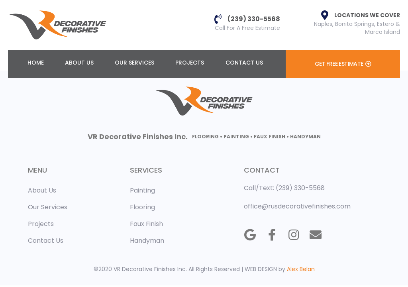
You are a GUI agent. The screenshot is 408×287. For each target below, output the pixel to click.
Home (35, 63)
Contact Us (244, 63)
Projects (189, 63)
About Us (79, 63)
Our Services (134, 63)
